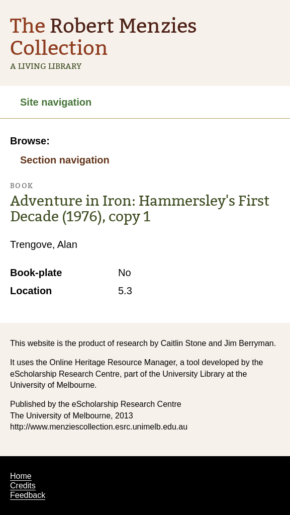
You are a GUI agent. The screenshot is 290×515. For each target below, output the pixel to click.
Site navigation (55, 102)
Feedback (27, 495)
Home (21, 476)
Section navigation (65, 159)
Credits (23, 485)
